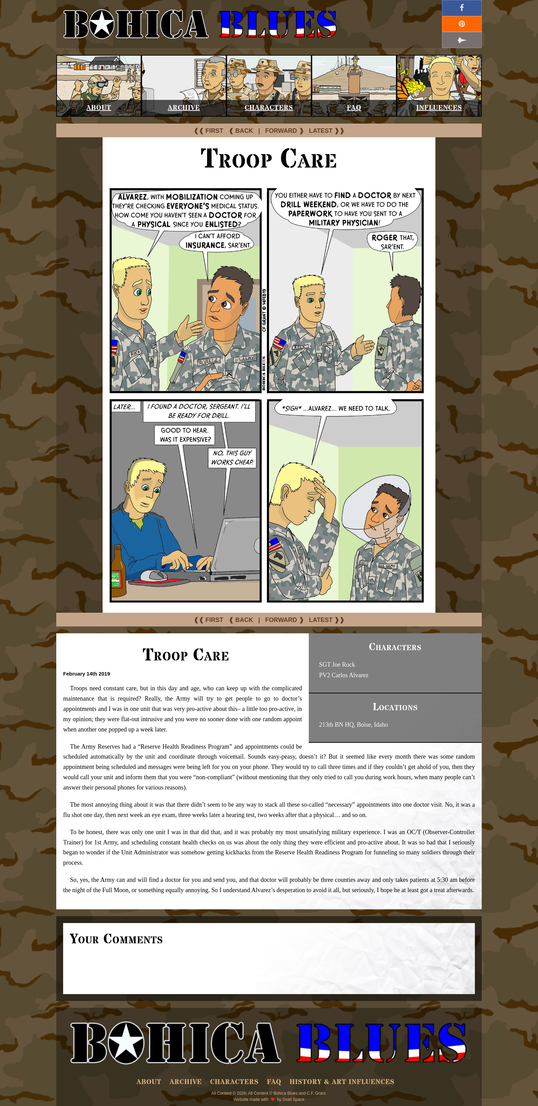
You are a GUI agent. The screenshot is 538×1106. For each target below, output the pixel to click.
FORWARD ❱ (284, 130)
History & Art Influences (342, 1082)
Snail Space (293, 1099)
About (99, 108)
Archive (184, 108)
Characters (269, 108)
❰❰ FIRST (208, 130)
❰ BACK (241, 130)
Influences (439, 108)
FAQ (354, 108)
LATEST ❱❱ (327, 130)
